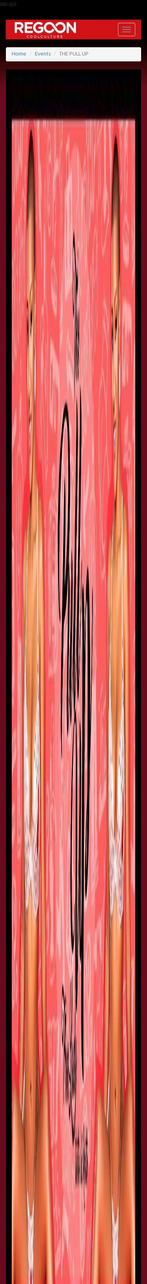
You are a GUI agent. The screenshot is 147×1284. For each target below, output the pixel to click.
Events (43, 54)
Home (19, 54)
